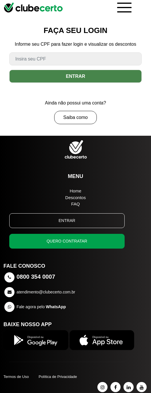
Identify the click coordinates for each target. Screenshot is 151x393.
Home (75, 190)
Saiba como (75, 117)
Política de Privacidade (58, 376)
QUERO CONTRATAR (67, 241)
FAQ (75, 203)
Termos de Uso (16, 376)
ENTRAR (75, 76)
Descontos (75, 197)
